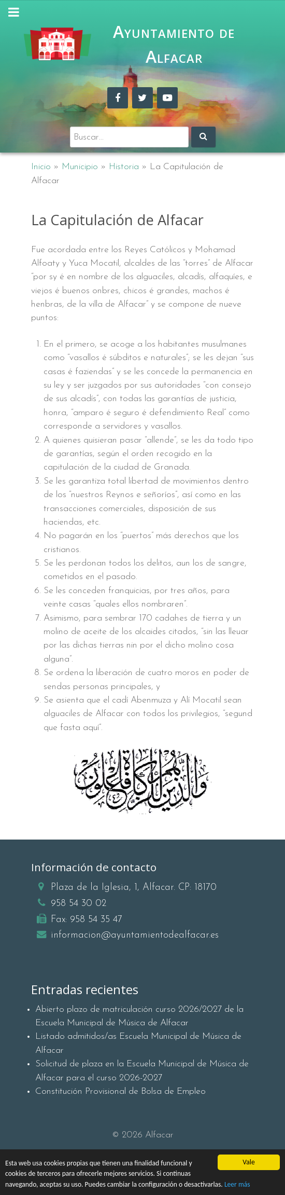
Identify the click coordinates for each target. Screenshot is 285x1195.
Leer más (237, 1184)
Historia (124, 166)
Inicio (41, 166)
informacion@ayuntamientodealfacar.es (135, 935)
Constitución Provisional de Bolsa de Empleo (120, 1091)
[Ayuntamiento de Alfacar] (57, 44)
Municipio (80, 166)
